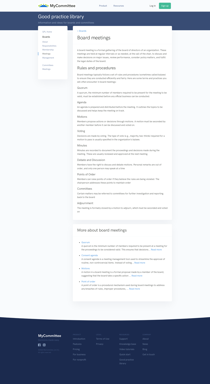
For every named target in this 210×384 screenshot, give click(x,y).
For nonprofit (79, 359)
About (45, 42)
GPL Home (47, 32)
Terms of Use (102, 338)
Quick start (124, 354)
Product (103, 5)
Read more (156, 249)
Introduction (79, 338)
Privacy (99, 344)
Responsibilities (49, 46)
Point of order (88, 281)
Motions (85, 268)
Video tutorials (126, 349)
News (145, 344)
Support (123, 338)
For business (79, 354)
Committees (47, 65)
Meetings (46, 54)
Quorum (85, 242)
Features (77, 344)
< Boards (81, 31)
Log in (153, 5)
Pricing (76, 349)
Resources (118, 5)
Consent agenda (89, 255)
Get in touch (148, 354)
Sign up (165, 5)
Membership (48, 50)
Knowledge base (127, 344)
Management (48, 58)
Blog (144, 349)
